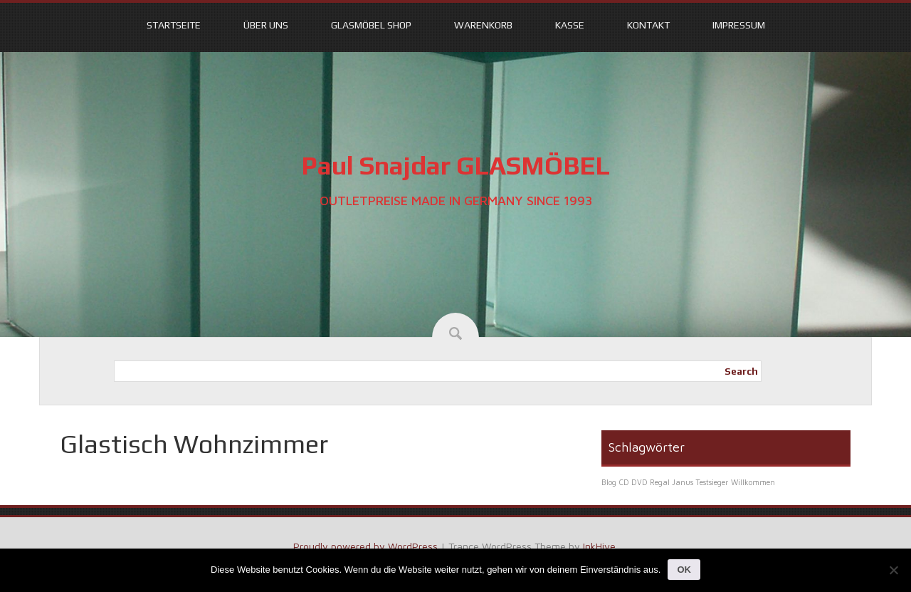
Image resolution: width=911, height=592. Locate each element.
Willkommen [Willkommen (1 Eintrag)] (753, 482)
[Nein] (893, 570)
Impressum (738, 25)
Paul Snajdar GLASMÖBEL (455, 165)
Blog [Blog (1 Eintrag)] (608, 482)
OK (684, 569)
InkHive (599, 546)
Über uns (265, 25)
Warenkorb (483, 25)
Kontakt (648, 25)
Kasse (569, 25)
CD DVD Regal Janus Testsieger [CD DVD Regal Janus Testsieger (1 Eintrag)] (673, 482)
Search (741, 371)
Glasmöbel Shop (371, 25)
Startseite (174, 25)
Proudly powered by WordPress (365, 546)
